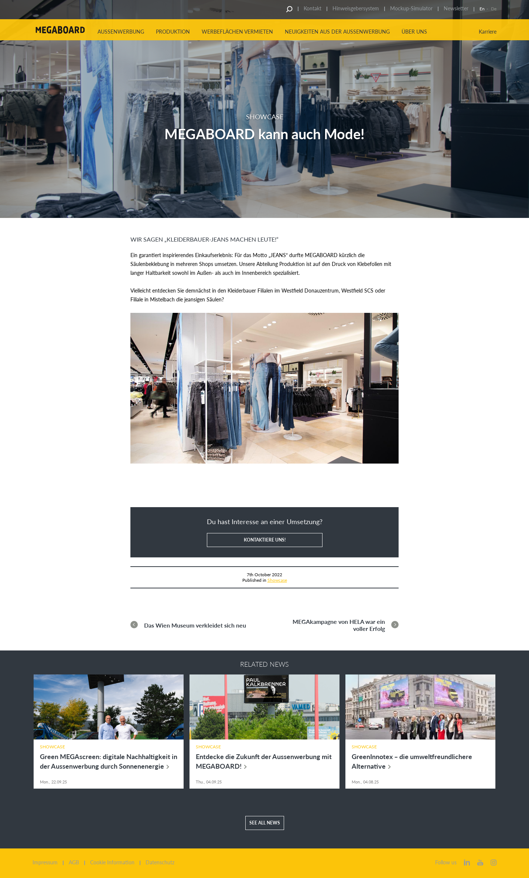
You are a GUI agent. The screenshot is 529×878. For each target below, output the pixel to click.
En (482, 8)
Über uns (414, 31)
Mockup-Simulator (411, 8)
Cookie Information (112, 862)
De (493, 8)
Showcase (277, 580)
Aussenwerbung (121, 31)
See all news (264, 823)
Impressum (45, 862)
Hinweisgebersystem (355, 8)
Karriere (487, 31)
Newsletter (456, 8)
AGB (74, 862)
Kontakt (312, 8)
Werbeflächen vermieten (237, 31)
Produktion (173, 31)
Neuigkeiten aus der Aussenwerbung (337, 31)
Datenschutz (160, 862)
